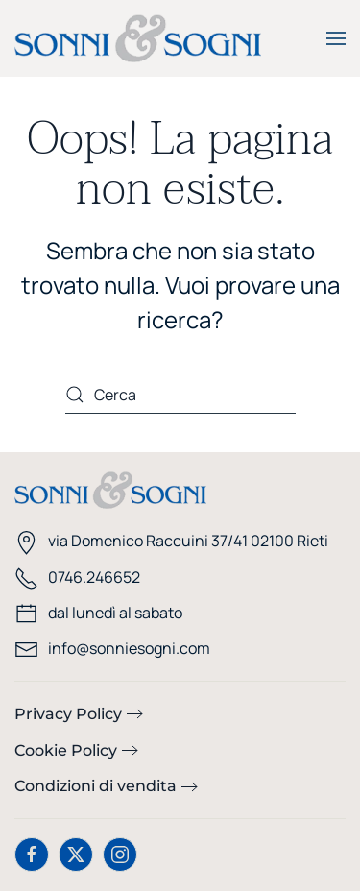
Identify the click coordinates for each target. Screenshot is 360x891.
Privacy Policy (68, 714)
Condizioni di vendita (95, 786)
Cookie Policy (65, 750)
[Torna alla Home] (137, 38)
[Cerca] (180, 394)
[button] (336, 38)
